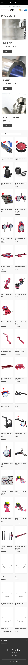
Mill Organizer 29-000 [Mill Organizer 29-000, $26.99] (6, 378)
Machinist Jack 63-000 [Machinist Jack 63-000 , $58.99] (6, 183)
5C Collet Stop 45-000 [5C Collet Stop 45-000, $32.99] (6, 546)
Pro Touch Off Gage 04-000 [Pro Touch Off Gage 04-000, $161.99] (20, 239)
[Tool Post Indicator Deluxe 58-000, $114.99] (21, 422)
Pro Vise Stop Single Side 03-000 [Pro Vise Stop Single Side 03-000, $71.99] (6, 267)
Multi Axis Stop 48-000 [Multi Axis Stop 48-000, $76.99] (20, 294)
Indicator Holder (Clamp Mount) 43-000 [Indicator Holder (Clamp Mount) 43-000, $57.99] (6, 350)
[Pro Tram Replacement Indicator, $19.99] (21, 617)
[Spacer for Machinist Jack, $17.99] (21, 171)
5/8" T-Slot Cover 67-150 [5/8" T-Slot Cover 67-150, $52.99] (7, 158)
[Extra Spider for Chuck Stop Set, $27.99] (7, 480)
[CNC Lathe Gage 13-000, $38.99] (21, 507)
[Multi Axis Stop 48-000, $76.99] (21, 283)
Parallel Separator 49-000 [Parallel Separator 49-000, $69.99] (21, 322)
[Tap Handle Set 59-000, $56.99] (7, 198)
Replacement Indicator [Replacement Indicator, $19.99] (7, 603)
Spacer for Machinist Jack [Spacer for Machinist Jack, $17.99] (20, 184)
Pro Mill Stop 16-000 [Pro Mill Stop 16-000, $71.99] (6, 294)
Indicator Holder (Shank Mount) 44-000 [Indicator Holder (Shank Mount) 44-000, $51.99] (20, 350)
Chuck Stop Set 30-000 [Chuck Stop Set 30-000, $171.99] (20, 463)
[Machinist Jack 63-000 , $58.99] (7, 171)
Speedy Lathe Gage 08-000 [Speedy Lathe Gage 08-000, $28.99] (6, 519)
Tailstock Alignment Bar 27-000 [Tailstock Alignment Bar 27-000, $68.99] (20, 547)
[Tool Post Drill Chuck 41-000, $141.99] (7, 563)
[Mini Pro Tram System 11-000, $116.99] (7, 226)
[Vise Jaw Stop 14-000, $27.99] (7, 310)
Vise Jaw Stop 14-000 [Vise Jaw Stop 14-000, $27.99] (6, 321)
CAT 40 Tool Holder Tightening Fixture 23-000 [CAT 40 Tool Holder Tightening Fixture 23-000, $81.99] (6, 435)
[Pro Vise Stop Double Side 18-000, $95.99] (21, 255)
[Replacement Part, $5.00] (21, 592)
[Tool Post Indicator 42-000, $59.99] (7, 452)
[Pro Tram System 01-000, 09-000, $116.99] (21, 198)
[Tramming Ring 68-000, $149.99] (21, 146)
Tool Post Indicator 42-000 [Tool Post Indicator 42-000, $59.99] (7, 464)
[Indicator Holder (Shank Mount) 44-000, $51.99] (21, 338)
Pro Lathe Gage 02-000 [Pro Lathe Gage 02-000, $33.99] (20, 491)
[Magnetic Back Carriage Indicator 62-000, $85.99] (7, 393)
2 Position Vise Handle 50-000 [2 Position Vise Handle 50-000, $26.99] (20, 405)
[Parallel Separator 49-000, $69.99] (21, 310)
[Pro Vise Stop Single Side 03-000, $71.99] (7, 255)
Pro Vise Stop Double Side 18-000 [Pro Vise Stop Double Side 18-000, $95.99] (20, 267)
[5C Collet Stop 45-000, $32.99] (7, 535)
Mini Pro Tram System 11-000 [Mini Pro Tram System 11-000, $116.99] (6, 239)
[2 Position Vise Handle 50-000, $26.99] (21, 393)
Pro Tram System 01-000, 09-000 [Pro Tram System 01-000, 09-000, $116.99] (20, 210)
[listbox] (12, 134)
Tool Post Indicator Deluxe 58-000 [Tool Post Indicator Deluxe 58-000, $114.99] (20, 434)
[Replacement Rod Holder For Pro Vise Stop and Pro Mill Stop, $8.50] (7, 617)
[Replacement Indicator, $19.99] (7, 592)
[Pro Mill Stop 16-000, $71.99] (7, 283)
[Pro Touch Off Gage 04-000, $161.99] (21, 226)
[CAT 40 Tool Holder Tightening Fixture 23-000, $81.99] (7, 422)
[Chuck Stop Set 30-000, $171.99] (21, 452)
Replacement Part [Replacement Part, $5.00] (19, 603)
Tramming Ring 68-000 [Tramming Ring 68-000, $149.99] (20, 158)
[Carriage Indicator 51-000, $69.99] (21, 563)
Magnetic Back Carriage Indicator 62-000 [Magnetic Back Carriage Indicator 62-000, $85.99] (7, 405)
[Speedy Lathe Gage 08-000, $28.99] (7, 507)
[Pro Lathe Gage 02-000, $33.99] (21, 480)
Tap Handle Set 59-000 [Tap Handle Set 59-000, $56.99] (6, 209)
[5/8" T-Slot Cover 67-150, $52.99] (7, 146)
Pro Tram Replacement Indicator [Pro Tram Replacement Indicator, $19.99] (20, 629)
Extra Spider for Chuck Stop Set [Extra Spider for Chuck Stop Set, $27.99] (7, 492)
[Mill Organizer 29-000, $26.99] (7, 367)
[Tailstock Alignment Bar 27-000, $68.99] (21, 535)
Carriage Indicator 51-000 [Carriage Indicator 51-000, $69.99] (20, 575)
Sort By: (3, 133)
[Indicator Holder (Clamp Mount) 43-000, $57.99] (7, 338)
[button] (7, 51)
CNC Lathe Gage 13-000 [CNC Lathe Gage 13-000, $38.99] (20, 518)
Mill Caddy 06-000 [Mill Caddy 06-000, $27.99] (19, 378)
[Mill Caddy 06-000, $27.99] (21, 367)
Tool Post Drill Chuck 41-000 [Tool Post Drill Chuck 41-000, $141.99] (6, 575)
